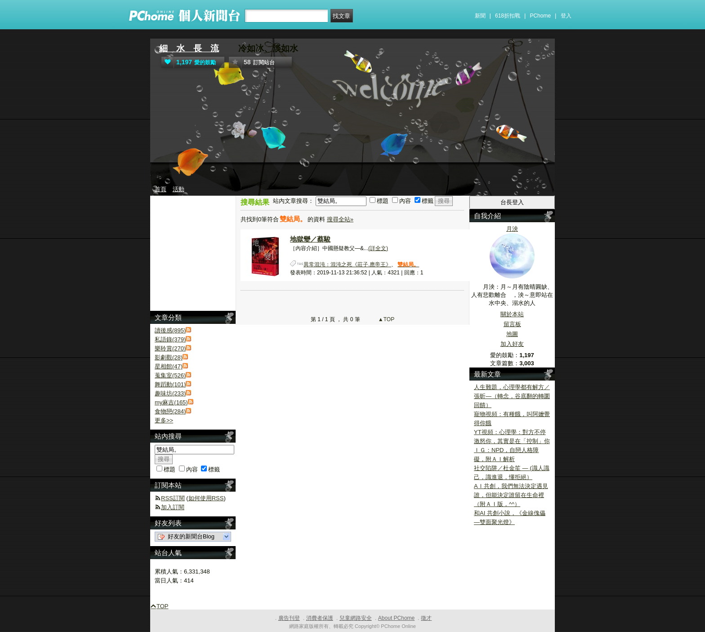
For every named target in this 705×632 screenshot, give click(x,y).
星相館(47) (169, 366)
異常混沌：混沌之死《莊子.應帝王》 (347, 264)
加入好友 (512, 344)
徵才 (426, 618)
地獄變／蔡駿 (310, 239)
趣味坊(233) (170, 393)
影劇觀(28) (169, 357)
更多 (164, 420)
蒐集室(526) (170, 375)
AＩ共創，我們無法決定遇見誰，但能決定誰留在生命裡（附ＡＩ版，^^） (511, 495)
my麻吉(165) (171, 402)
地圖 (512, 334)
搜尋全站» (340, 219)
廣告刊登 (289, 618)
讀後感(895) (170, 330)
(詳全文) (378, 248)
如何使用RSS (206, 498)
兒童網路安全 (355, 618)
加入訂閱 (172, 507)
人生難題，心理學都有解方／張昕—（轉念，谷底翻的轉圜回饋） (512, 396)
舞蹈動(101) (170, 384)
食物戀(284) (170, 411)
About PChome (396, 618)
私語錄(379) (170, 339)
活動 (178, 189)
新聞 (480, 16)
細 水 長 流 (189, 48)
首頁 (160, 189)
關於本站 (512, 314)
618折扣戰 (507, 16)
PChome (540, 16)
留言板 (512, 324)
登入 (566, 16)
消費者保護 (319, 618)
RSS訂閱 (173, 498)
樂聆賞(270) (170, 348)
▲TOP (386, 319)
